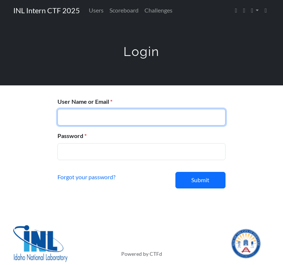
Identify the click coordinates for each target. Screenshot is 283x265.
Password (70, 135)
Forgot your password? (86, 176)
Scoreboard (124, 10)
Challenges (158, 10)
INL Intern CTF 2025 (46, 10)
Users (96, 10)
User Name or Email (83, 101)
